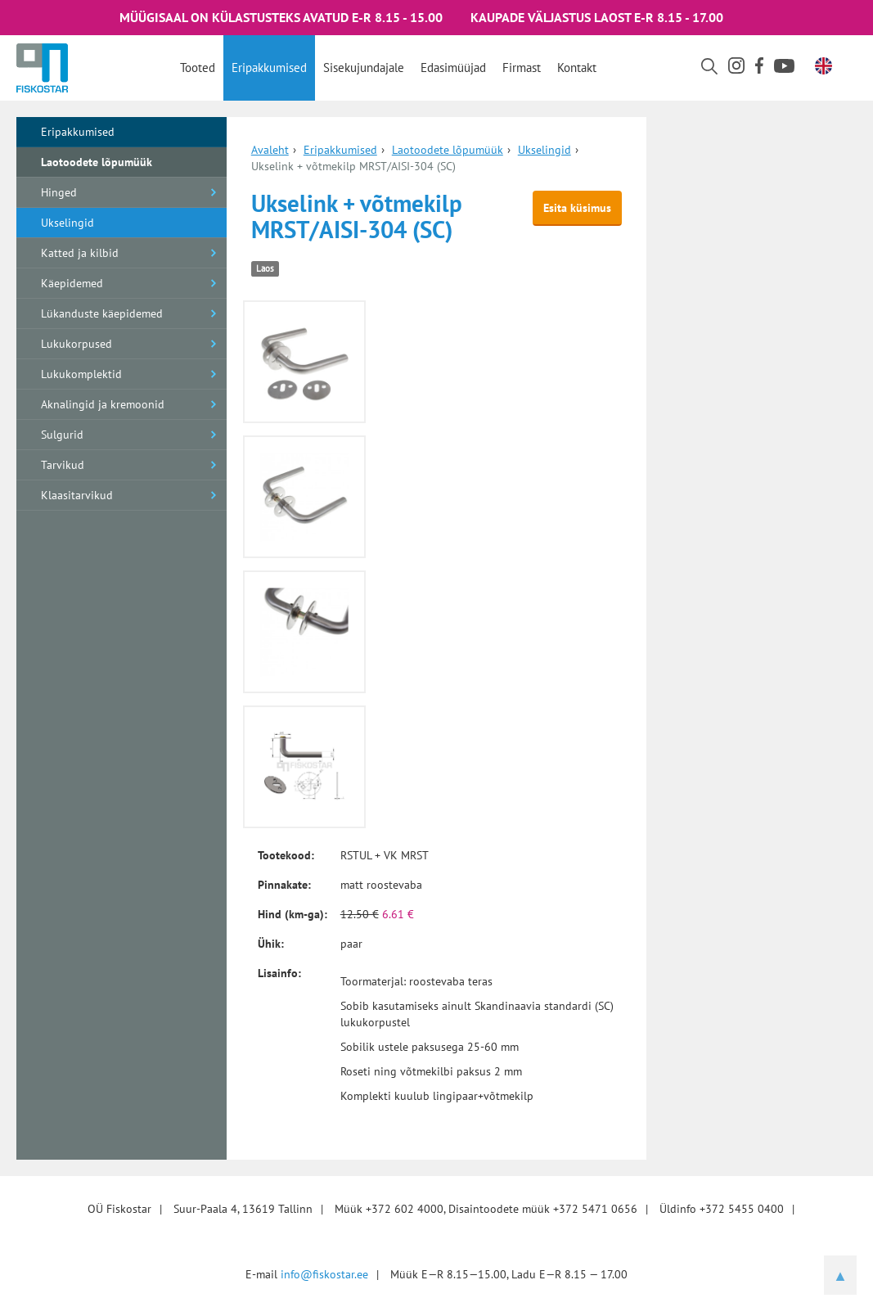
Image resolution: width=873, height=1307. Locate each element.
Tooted (197, 67)
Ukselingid (67, 222)
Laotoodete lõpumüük (96, 162)
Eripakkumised (269, 67)
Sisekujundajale (363, 67)
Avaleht (270, 149)
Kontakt (576, 67)
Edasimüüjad (453, 67)
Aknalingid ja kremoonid (102, 404)
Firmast (521, 67)
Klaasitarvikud (77, 495)
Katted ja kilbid (80, 253)
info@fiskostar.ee (324, 1274)
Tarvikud (62, 464)
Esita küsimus (577, 208)
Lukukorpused (76, 343)
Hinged (59, 192)
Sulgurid (62, 434)
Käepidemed (72, 283)
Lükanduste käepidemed (102, 313)
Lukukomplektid (81, 374)
